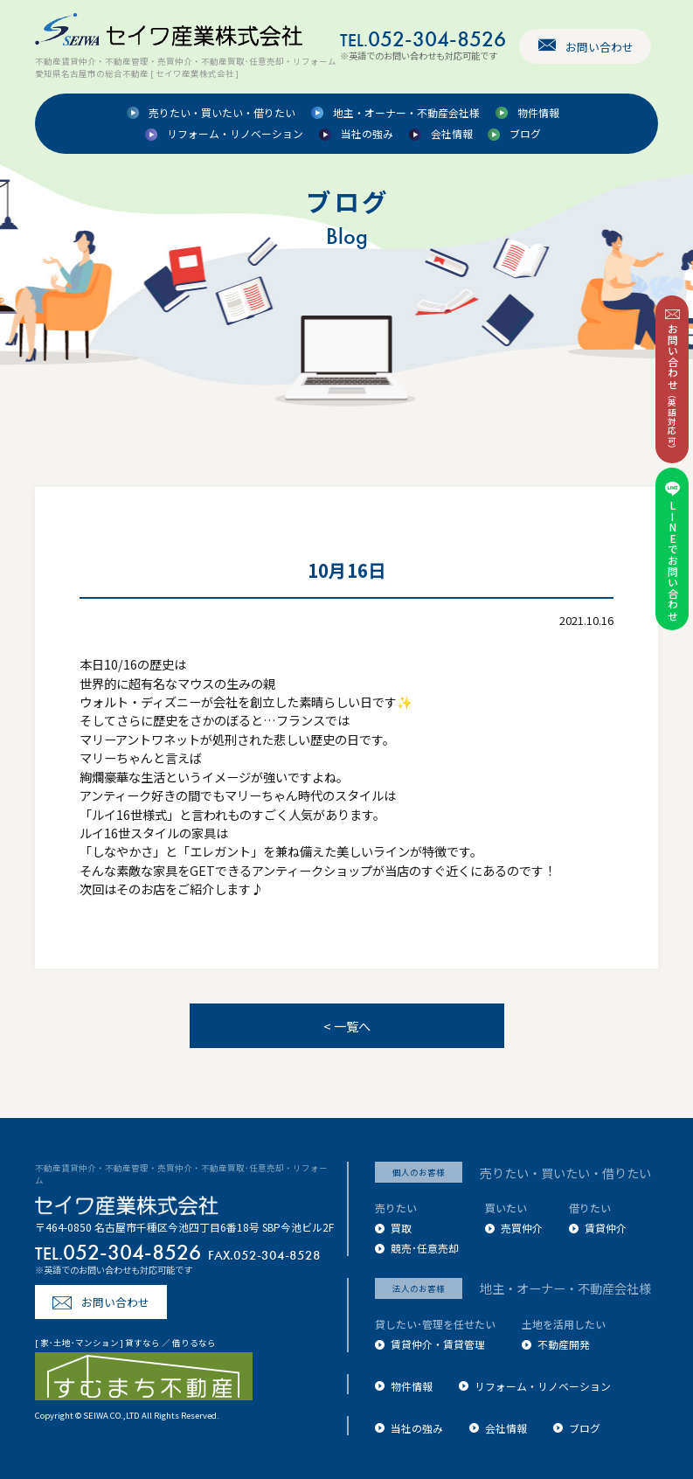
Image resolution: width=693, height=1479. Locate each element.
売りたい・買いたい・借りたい (222, 113)
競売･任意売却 (425, 1247)
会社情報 (452, 134)
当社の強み (367, 134)
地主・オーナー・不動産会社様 (406, 113)
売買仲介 (522, 1227)
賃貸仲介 (606, 1227)
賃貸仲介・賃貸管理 (438, 1344)
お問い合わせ (599, 46)
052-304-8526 (423, 38)
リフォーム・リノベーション (235, 134)
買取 (401, 1227)
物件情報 (538, 113)
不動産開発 (563, 1344)
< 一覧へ (347, 1026)
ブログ (525, 134)
